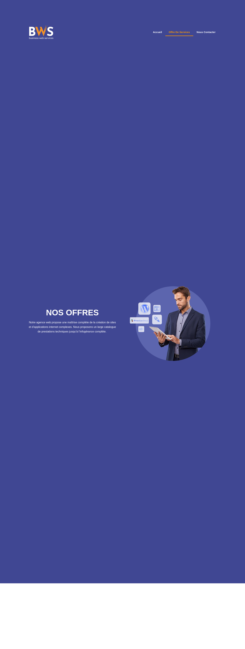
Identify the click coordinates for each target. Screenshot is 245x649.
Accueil (157, 30)
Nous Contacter (206, 30)
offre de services (179, 30)
